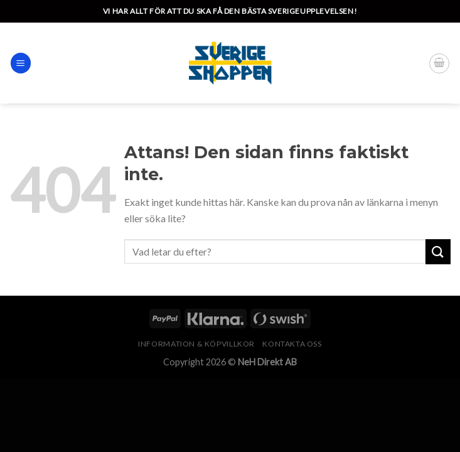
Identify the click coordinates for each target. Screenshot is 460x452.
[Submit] (438, 251)
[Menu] (21, 63)
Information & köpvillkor (196, 343)
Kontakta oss (291, 343)
